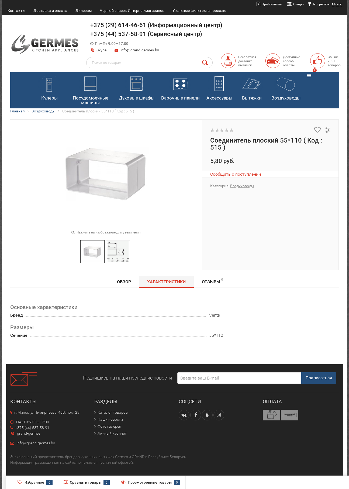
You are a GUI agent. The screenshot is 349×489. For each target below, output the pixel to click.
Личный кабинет (112, 433)
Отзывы (212, 281)
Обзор (124, 281)
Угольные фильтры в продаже (199, 10)
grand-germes (25, 433)
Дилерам (83, 10)
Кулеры (49, 87)
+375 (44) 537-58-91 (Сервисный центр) (146, 34)
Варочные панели (180, 87)
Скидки (298, 4)
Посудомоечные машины (90, 89)
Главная (17, 111)
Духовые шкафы (136, 87)
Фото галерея (109, 426)
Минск (337, 4)
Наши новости (110, 419)
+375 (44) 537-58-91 (29, 428)
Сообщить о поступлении (235, 174)
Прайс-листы (272, 4)
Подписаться (319, 377)
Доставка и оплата (50, 10)
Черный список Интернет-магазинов (132, 10)
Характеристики (166, 281)
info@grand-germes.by (139, 50)
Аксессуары (219, 87)
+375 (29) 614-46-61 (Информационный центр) (156, 25)
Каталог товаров (113, 412)
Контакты (16, 10)
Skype (98, 50)
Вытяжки (251, 87)
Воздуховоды (285, 87)
